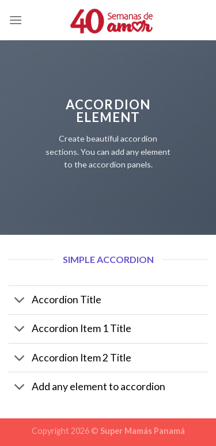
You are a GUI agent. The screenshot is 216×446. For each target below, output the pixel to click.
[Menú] (15, 20)
